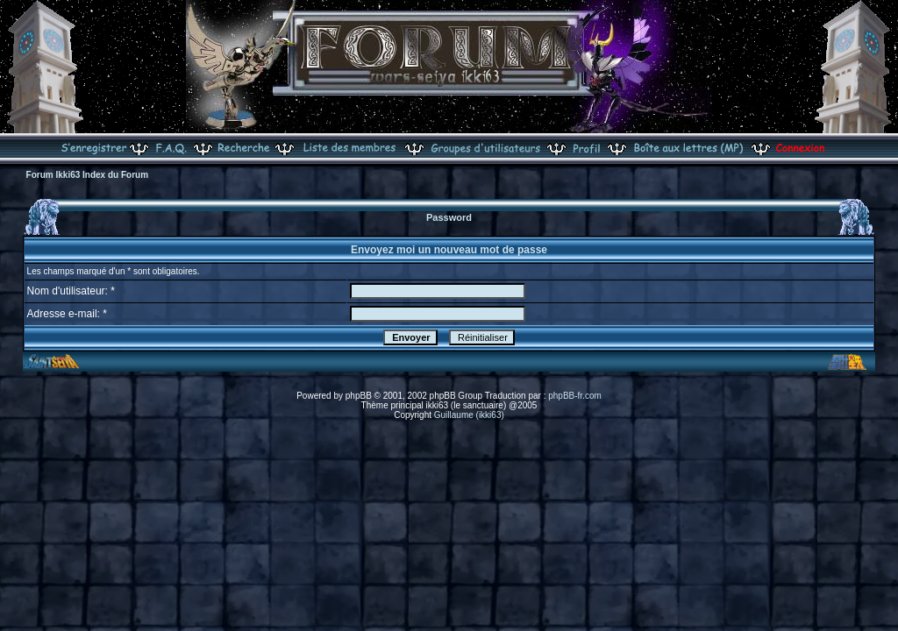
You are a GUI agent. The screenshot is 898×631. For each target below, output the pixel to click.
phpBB (359, 396)
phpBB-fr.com (575, 396)
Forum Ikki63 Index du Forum (87, 175)
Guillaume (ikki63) (469, 415)
